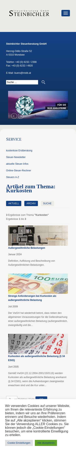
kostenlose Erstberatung (19, 150)
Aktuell (13, 203)
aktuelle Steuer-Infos (17, 163)
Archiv (31, 203)
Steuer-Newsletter (16, 157)
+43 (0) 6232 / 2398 (25, 62)
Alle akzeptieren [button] (46, 442)
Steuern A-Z (12, 177)
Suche (47, 203)
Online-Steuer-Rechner (18, 170)
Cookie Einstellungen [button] (18, 442)
